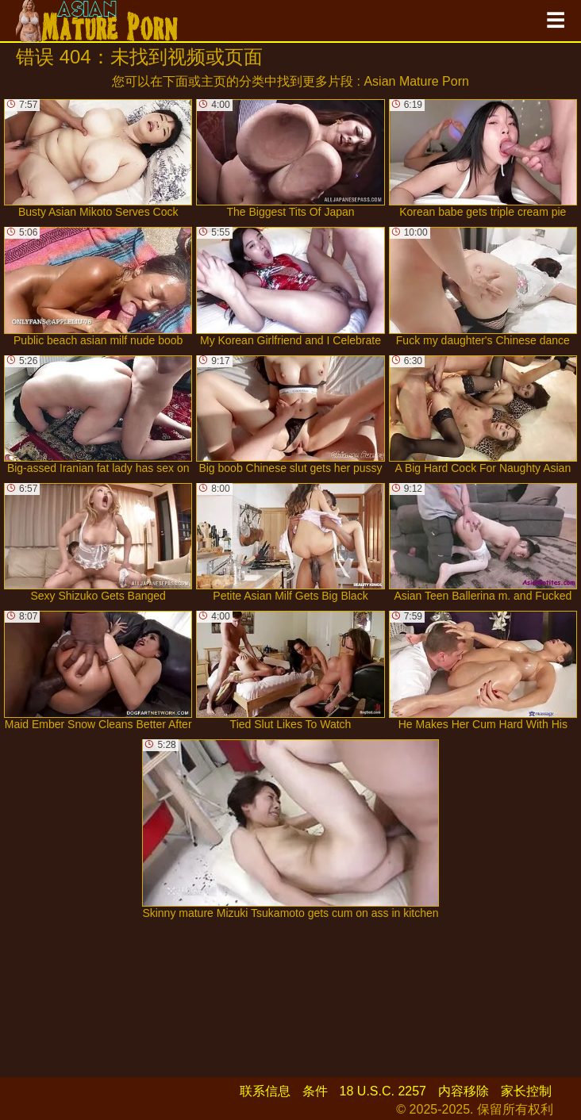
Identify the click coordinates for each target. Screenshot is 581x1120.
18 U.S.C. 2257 (383, 1091)
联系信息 (265, 1091)
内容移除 (463, 1091)
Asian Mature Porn (416, 81)
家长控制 (526, 1091)
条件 (315, 1091)
